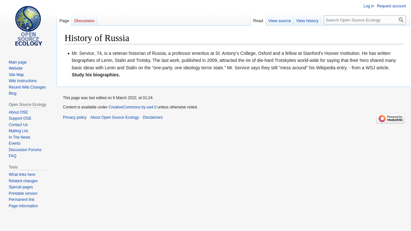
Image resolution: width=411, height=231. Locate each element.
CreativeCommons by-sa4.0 (132, 107)
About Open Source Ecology (114, 117)
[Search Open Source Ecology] (365, 19)
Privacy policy (74, 117)
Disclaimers (153, 117)
